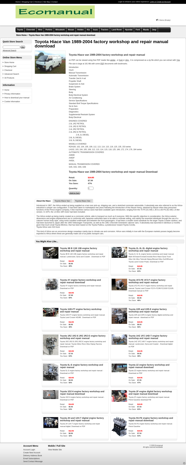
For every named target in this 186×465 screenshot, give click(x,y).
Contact (55, 2)
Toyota (20, 30)
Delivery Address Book (32, 455)
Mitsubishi (60, 30)
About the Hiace (43, 201)
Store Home (21, 35)
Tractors (104, 30)
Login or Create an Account (160, 2)
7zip (178, 60)
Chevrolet (30, 30)
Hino (40, 30)
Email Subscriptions (31, 458)
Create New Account (31, 453)
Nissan (71, 30)
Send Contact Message (33, 461)
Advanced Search (9, 50)
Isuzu (95, 30)
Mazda (146, 30)
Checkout (38, 2)
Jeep (154, 30)
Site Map (46, 2)
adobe (112, 60)
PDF (102, 64)
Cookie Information (12, 101)
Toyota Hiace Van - (63, 201)
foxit (121, 60)
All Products (9, 78)
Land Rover (117, 30)
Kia (88, 30)
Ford (138, 30)
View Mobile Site (55, 450)
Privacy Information (12, 94)
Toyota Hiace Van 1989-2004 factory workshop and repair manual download (62, 35)
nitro (127, 60)
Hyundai (128, 30)
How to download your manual (16, 98)
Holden (80, 30)
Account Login (29, 450)
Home (18, 2)
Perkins (48, 30)
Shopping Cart (27, 2)
